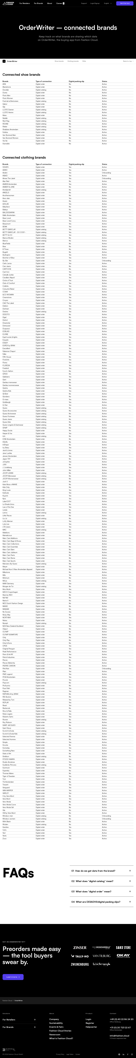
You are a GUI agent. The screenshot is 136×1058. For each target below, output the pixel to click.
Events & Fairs (56, 1027)
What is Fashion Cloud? (61, 1038)
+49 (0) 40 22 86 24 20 (121, 1019)
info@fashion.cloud (119, 1035)
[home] (8, 3)
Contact (77, 1054)
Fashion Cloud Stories (60, 1030)
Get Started (125, 3)
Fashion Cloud (7, 1000)
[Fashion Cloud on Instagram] (131, 1054)
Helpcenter (91, 1027)
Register (90, 1023)
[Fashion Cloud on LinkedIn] (123, 1054)
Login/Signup (95, 3)
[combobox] (108, 3)
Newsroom (54, 1034)
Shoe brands (59, 61)
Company (54, 1019)
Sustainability (56, 1023)
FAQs (84, 61)
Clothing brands (73, 61)
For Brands (8, 1027)
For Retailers (9, 1019)
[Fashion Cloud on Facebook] (127, 1054)
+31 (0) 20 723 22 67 (120, 1027)
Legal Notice (69, 1054)
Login (88, 1019)
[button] (84, 3)
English (106, 3)
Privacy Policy (60, 1054)
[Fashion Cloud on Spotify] (119, 1054)
